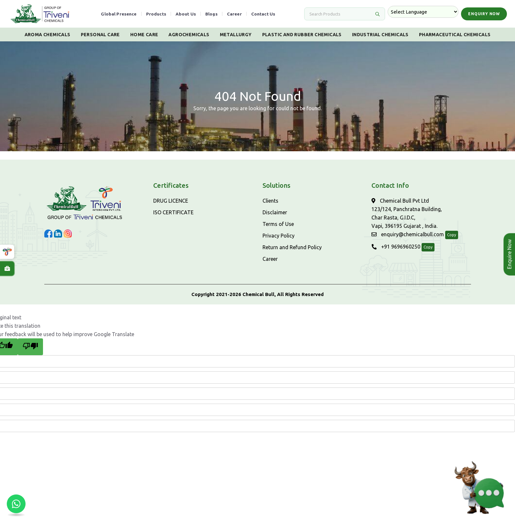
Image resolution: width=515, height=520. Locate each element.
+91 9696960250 (395, 246)
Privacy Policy (279, 236)
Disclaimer (275, 212)
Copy (451, 235)
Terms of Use (278, 224)
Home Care (144, 34)
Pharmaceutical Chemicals (455, 34)
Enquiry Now (484, 14)
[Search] (340, 14)
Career (234, 13)
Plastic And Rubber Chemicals (302, 34)
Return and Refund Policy (292, 247)
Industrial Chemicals (380, 34)
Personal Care (100, 34)
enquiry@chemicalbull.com (407, 234)
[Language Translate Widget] (423, 12)
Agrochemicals (188, 34)
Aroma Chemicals (47, 34)
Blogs (211, 13)
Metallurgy (236, 34)
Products (156, 13)
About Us (186, 13)
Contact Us (263, 13)
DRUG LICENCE (170, 201)
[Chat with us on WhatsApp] (16, 504)
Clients (270, 201)
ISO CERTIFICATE (173, 212)
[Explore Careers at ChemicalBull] (7, 268)
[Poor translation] (30, 346)
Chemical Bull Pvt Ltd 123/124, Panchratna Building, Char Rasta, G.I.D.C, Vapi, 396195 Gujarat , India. (406, 213)
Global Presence (118, 13)
